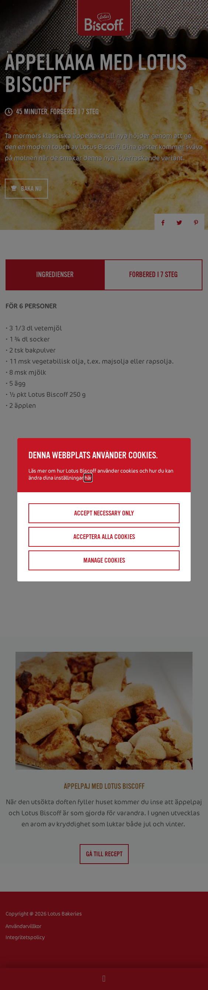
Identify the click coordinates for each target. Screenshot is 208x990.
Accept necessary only (104, 513)
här (87, 477)
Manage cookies (104, 560)
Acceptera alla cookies (104, 537)
